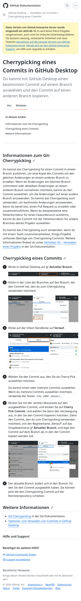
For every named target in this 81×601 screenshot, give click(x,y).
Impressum (34, 584)
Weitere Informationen (28, 507)
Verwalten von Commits (43, 12)
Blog (57, 588)
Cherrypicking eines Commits (24, 16)
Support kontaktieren (16, 559)
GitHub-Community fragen (19, 554)
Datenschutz (64, 584)
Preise (16, 588)
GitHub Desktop (17, 12)
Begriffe (50, 584)
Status (6, 588)
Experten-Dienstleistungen (37, 588)
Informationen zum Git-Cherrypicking (26, 157)
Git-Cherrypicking (19, 516)
